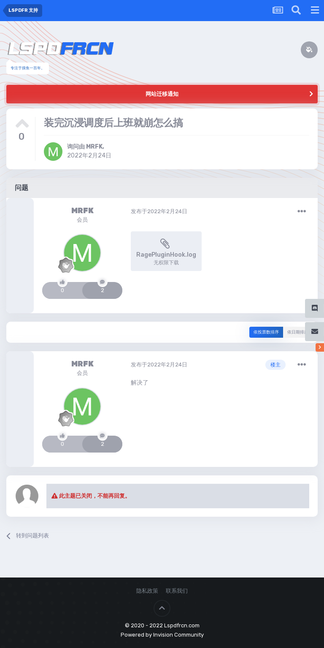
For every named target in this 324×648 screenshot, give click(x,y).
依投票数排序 (266, 332)
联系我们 (177, 591)
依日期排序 (297, 332)
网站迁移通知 (162, 94)
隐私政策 (147, 591)
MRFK (94, 146)
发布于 (159, 211)
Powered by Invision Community (162, 635)
